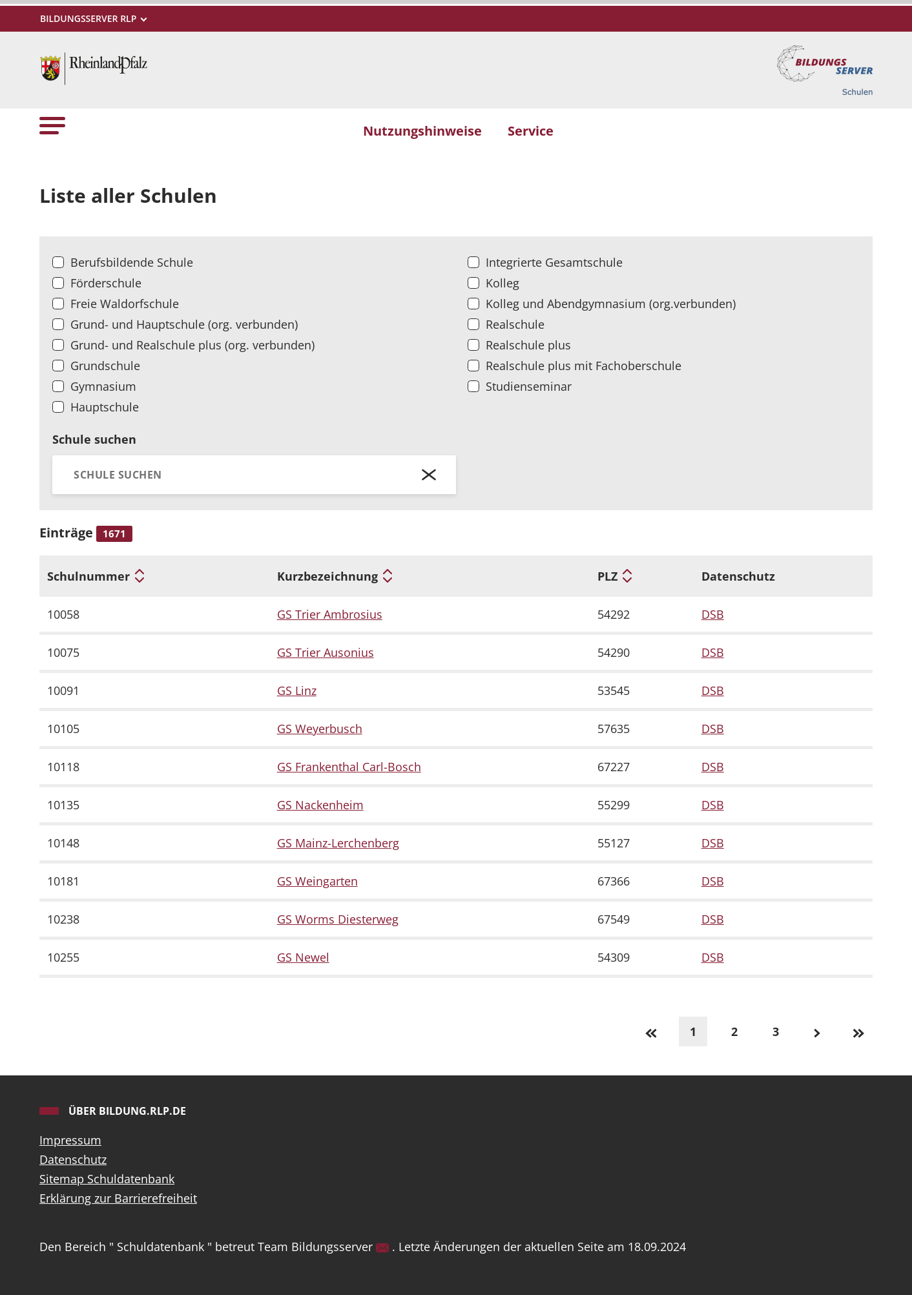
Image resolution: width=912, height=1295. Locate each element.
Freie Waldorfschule (124, 303)
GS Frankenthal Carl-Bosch (349, 766)
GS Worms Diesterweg (338, 919)
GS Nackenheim (320, 805)
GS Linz (296, 690)
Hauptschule (104, 407)
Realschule (515, 324)
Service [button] (531, 130)
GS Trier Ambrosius (329, 614)
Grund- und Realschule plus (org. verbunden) (192, 345)
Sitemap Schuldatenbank (106, 1178)
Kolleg (502, 283)
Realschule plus (528, 345)
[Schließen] (429, 475)
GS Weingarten (317, 881)
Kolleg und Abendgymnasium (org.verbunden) (611, 303)
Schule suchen (94, 439)
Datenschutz (73, 1159)
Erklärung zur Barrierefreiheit (118, 1198)
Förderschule (105, 283)
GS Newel (303, 957)
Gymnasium (103, 386)
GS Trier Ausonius (325, 652)
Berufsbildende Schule (131, 262)
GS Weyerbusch (319, 728)
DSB (712, 614)
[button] (52, 125)
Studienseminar (529, 386)
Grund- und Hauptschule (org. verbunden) (184, 324)
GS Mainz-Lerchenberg (338, 843)
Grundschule (105, 365)
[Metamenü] (93, 18)
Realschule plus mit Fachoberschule (583, 365)
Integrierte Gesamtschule (554, 262)
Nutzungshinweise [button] (422, 130)
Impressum (70, 1140)
